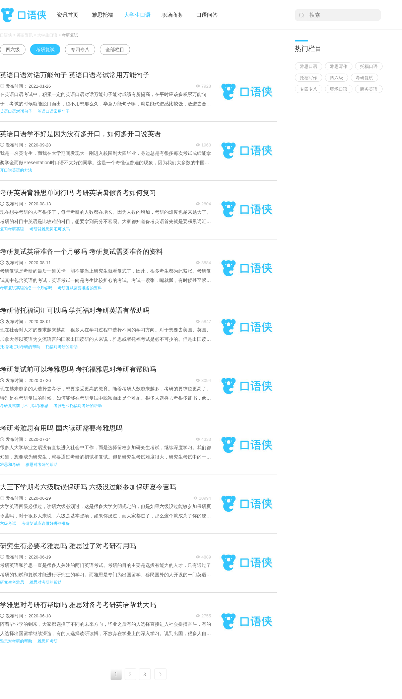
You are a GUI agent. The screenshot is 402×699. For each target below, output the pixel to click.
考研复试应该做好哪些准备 (45, 523)
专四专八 (80, 49)
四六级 (13, 49)
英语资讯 (25, 35)
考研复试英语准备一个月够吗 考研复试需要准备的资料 (81, 251)
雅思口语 (308, 66)
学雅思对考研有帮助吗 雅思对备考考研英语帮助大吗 (78, 604)
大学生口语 (137, 15)
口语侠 (23, 15)
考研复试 (70, 35)
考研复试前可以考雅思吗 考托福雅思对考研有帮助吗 (78, 369)
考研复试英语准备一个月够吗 (26, 288)
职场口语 (338, 89)
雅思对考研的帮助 (41, 464)
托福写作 (308, 77)
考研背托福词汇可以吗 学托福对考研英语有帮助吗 (74, 310)
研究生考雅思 (12, 582)
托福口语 (369, 66)
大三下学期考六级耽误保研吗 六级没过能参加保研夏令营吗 (88, 487)
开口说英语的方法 (16, 170)
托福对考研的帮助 (62, 346)
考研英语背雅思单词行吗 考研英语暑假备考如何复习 (78, 192)
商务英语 (369, 89)
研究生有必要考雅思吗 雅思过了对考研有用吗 (68, 546)
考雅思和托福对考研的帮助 (78, 405)
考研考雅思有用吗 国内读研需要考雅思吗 (61, 428)
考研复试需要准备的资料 (80, 288)
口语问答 (207, 15)
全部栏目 (115, 49)
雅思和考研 (10, 464)
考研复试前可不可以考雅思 (24, 405)
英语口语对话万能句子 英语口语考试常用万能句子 (74, 75)
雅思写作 (338, 66)
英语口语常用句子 (54, 111)
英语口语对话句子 (16, 111)
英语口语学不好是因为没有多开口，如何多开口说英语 (80, 133)
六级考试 (8, 523)
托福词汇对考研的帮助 (20, 346)
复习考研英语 (12, 229)
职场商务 (172, 15)
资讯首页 (67, 15)
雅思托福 (102, 15)
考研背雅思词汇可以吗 (49, 229)
